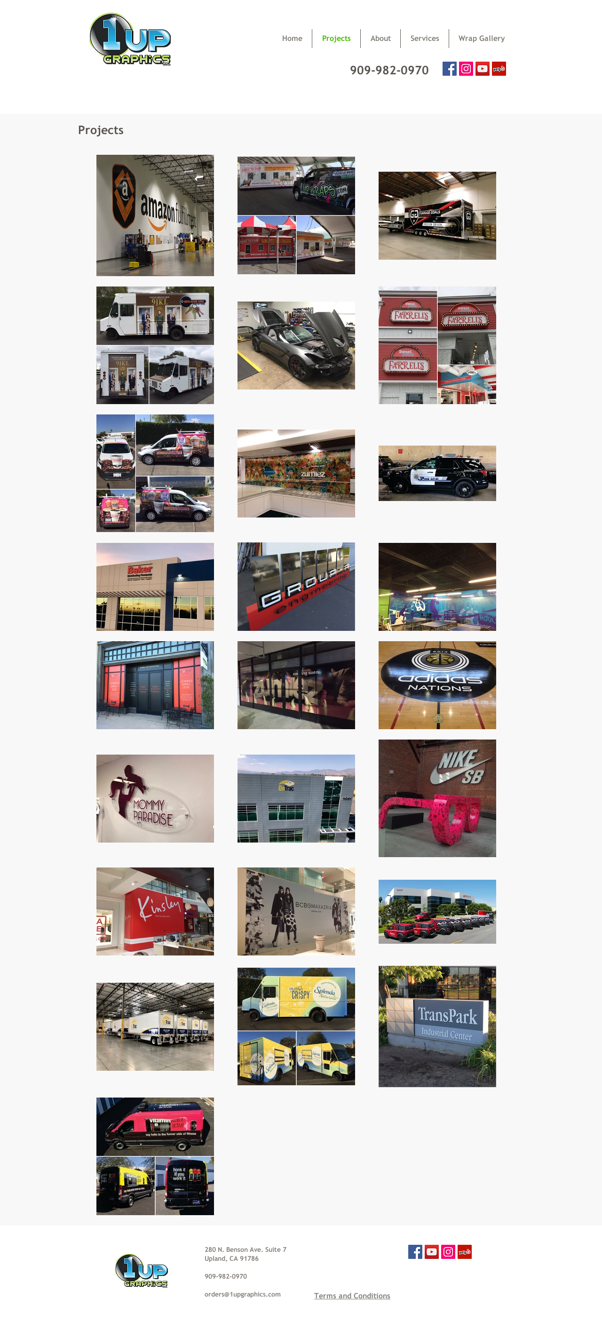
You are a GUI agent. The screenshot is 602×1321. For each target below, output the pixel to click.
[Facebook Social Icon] (450, 69)
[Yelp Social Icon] (499, 69)
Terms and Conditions (352, 1295)
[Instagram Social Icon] (466, 69)
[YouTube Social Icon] (482, 69)
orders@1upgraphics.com (243, 1294)
